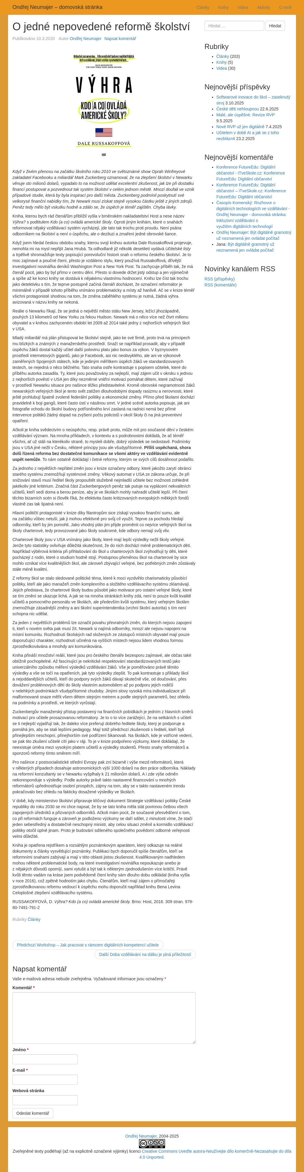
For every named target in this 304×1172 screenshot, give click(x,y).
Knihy (223, 7)
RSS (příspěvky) (220, 279)
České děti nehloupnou (237, 109)
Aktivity (263, 7)
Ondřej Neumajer (86, 38)
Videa (243, 7)
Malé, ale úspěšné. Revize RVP (245, 114)
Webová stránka (28, 1090)
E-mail (20, 1070)
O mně (285, 7)
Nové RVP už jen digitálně (240, 126)
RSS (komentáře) (221, 285)
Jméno (20, 1049)
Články (203, 7)
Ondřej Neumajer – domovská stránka (57, 7)
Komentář (23, 987)
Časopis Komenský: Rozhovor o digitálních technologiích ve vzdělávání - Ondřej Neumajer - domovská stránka (253, 208)
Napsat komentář (120, 38)
